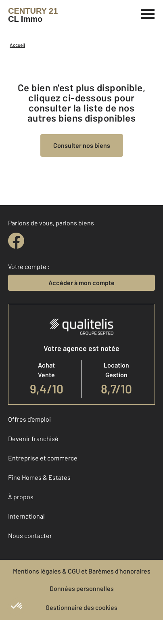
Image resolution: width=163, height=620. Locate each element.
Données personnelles (82, 588)
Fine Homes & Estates (39, 477)
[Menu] (148, 13)
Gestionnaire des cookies (81, 607)
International (26, 516)
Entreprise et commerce (42, 458)
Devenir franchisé (33, 438)
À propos (20, 496)
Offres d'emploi (29, 419)
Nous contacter (30, 535)
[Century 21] (33, 15)
